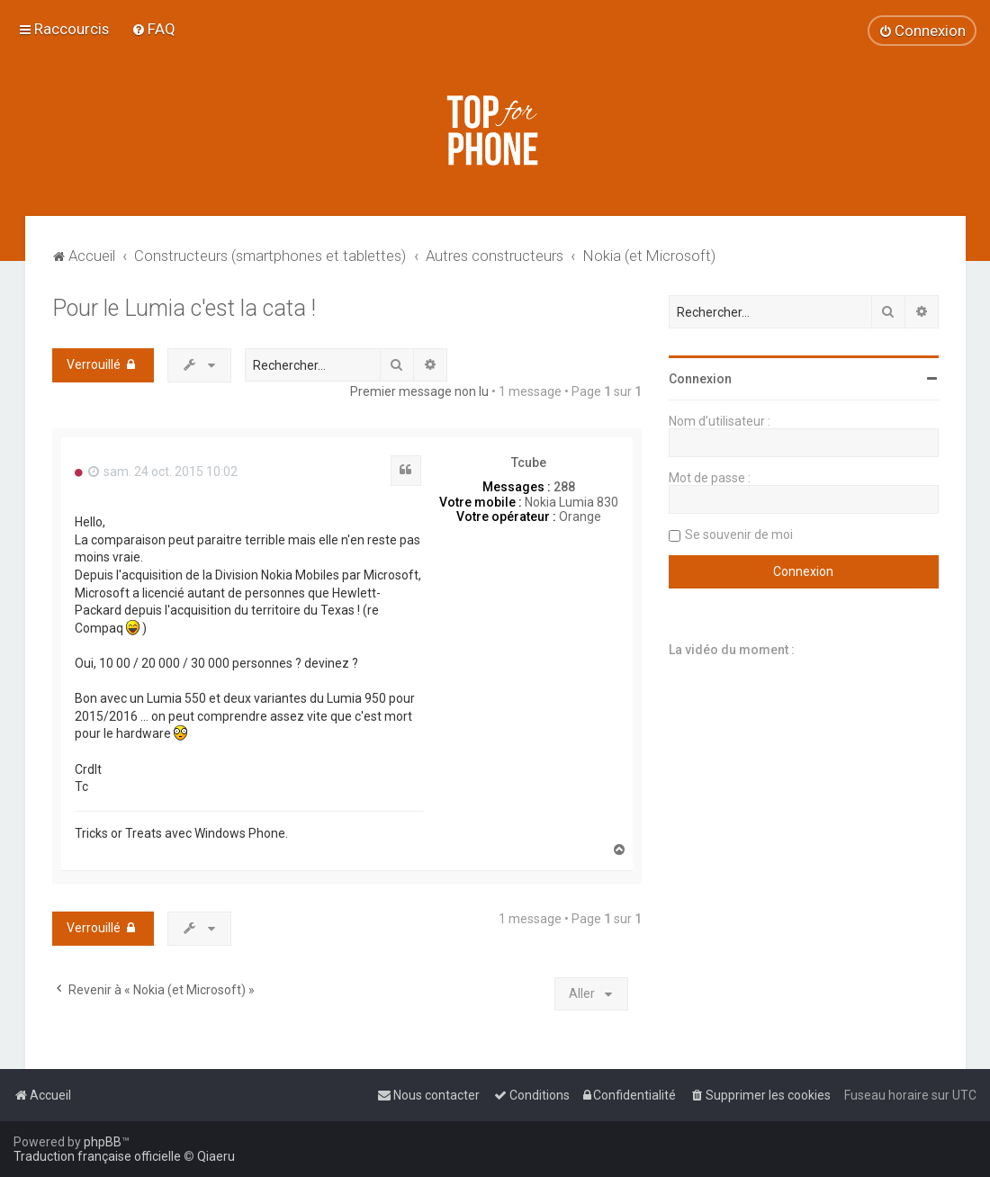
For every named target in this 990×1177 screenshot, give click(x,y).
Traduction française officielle (97, 1156)
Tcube (528, 462)
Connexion (700, 379)
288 (564, 487)
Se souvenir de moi (739, 534)
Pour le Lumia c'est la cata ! (184, 308)
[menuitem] (153, 28)
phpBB (103, 1142)
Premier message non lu (419, 391)
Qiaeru (216, 1156)
